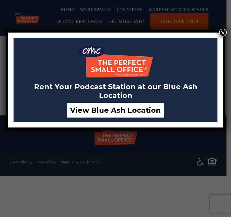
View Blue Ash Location (115, 110)
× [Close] (223, 32)
